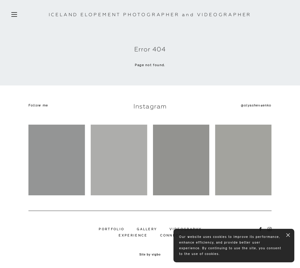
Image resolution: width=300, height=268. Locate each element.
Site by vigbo (150, 254)
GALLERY (147, 229)
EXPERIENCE (133, 235)
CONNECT (171, 235)
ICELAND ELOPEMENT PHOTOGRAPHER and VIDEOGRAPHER (150, 14)
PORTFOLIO (111, 229)
